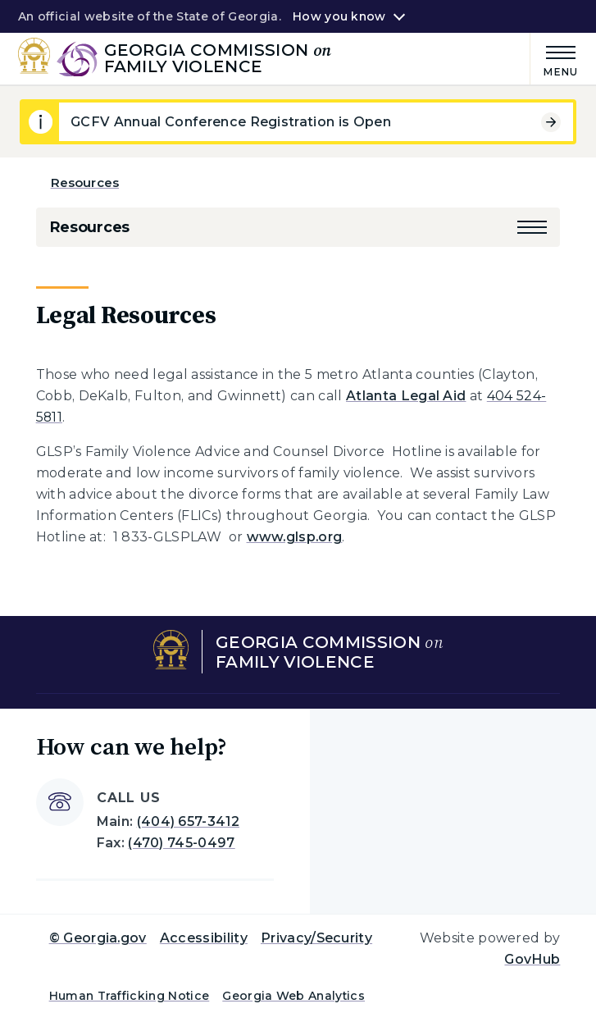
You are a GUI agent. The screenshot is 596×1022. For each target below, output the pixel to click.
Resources (85, 182)
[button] (532, 227)
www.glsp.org (295, 537)
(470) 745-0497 (181, 843)
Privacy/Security (316, 938)
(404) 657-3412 (188, 821)
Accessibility (204, 938)
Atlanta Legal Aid (406, 396)
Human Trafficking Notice (129, 995)
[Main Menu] (554, 58)
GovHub (532, 959)
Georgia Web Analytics (293, 995)
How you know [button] (339, 16)
